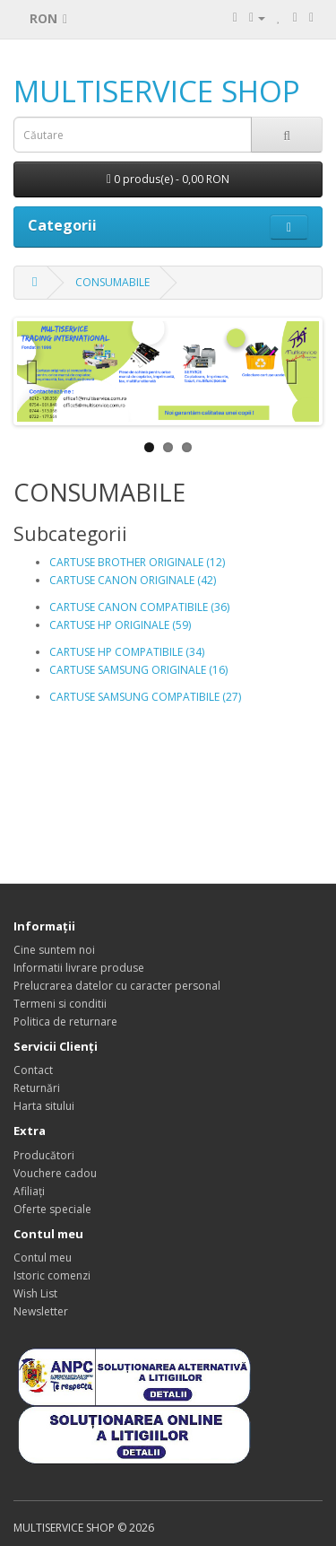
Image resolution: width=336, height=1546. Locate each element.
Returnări (36, 1088)
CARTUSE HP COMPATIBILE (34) (126, 651)
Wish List (35, 1293)
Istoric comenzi (51, 1275)
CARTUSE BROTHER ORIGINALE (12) (137, 562)
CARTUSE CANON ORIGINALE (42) (132, 580)
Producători (43, 1155)
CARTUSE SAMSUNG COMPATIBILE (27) (145, 696)
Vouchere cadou (55, 1173)
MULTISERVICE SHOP (156, 91)
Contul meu (42, 1257)
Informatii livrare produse (78, 967)
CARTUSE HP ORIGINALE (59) (120, 625)
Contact (33, 1070)
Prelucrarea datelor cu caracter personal (116, 985)
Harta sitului (43, 1106)
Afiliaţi (29, 1191)
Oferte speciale (52, 1209)
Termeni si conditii (60, 1003)
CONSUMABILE (112, 282)
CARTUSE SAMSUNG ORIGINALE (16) (138, 669)
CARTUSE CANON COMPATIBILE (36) (139, 607)
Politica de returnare (65, 1021)
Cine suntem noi (54, 949)
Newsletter (40, 1311)
